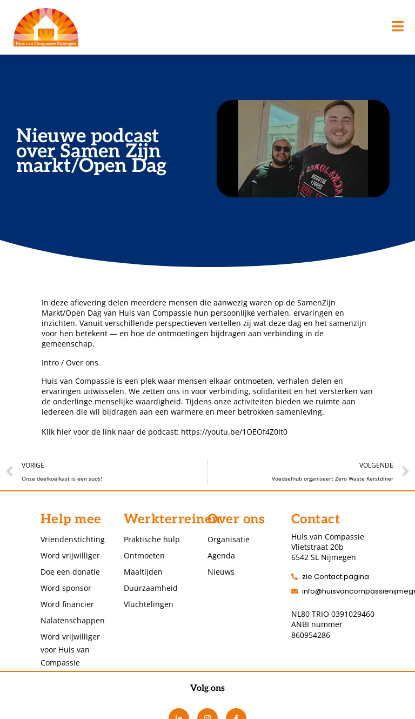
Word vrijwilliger (70, 555)
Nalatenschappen (72, 620)
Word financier (67, 604)
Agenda (221, 555)
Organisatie (229, 539)
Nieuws (221, 572)
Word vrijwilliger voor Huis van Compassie (70, 649)
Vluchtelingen (148, 604)
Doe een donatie (70, 572)
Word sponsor (66, 588)
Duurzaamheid (151, 588)
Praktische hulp (152, 539)
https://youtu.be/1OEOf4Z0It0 (234, 432)
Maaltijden (143, 572)
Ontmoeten (144, 555)
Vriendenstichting (72, 539)
